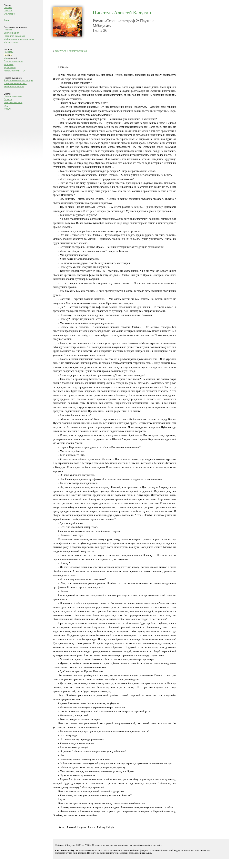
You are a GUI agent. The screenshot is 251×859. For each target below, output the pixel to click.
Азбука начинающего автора (18, 80)
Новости (8, 10)
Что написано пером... (15, 83)
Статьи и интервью (13, 61)
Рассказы (9, 52)
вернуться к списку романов (71, 50)
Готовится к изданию (14, 36)
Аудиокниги (9, 67)
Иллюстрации (11, 42)
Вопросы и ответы (13, 102)
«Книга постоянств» (14, 86)
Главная (8, 7)
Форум (7, 109)
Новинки (8, 29)
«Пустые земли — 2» (14, 70)
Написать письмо (13, 96)
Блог (6, 20)
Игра (6, 58)
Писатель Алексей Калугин (122, 13)
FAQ (6, 105)
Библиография (11, 33)
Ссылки (8, 99)
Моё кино (9, 64)
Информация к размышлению (19, 39)
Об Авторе (9, 14)
